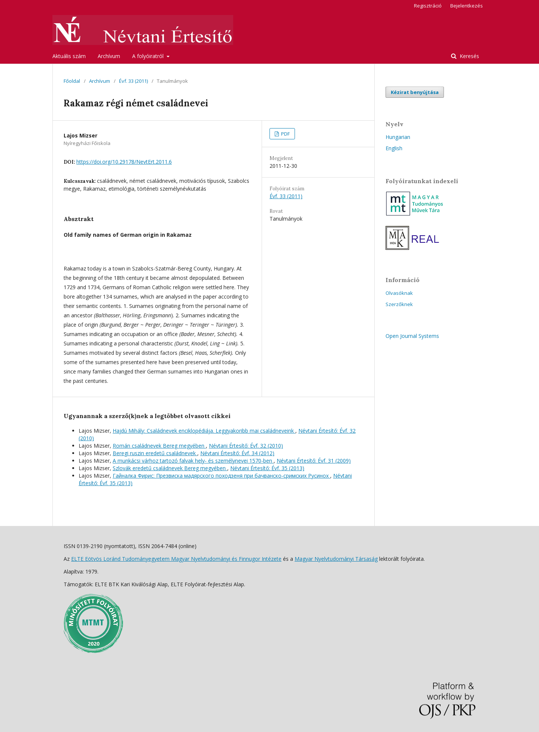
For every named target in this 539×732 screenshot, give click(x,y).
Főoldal (72, 81)
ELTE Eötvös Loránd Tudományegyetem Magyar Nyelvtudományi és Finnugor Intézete (176, 558)
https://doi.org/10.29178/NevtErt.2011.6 (124, 161)
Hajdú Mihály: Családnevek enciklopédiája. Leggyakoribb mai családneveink (204, 430)
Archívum (109, 56)
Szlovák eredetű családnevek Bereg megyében (170, 468)
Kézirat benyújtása (415, 92)
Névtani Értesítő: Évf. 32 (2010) (246, 445)
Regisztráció (428, 5)
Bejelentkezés (466, 5)
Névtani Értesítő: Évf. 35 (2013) (267, 468)
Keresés (468, 56)
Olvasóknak (399, 293)
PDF (285, 133)
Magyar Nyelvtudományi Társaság (336, 558)
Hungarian (398, 136)
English (394, 148)
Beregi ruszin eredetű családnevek (155, 453)
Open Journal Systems (412, 335)
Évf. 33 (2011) (133, 81)
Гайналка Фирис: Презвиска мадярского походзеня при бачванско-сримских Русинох (221, 475)
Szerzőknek (399, 304)
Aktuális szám (69, 56)
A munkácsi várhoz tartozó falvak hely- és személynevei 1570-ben (193, 460)
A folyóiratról (148, 56)
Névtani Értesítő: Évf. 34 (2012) (237, 453)
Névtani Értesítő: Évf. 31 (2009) (314, 460)
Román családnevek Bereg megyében (159, 445)
